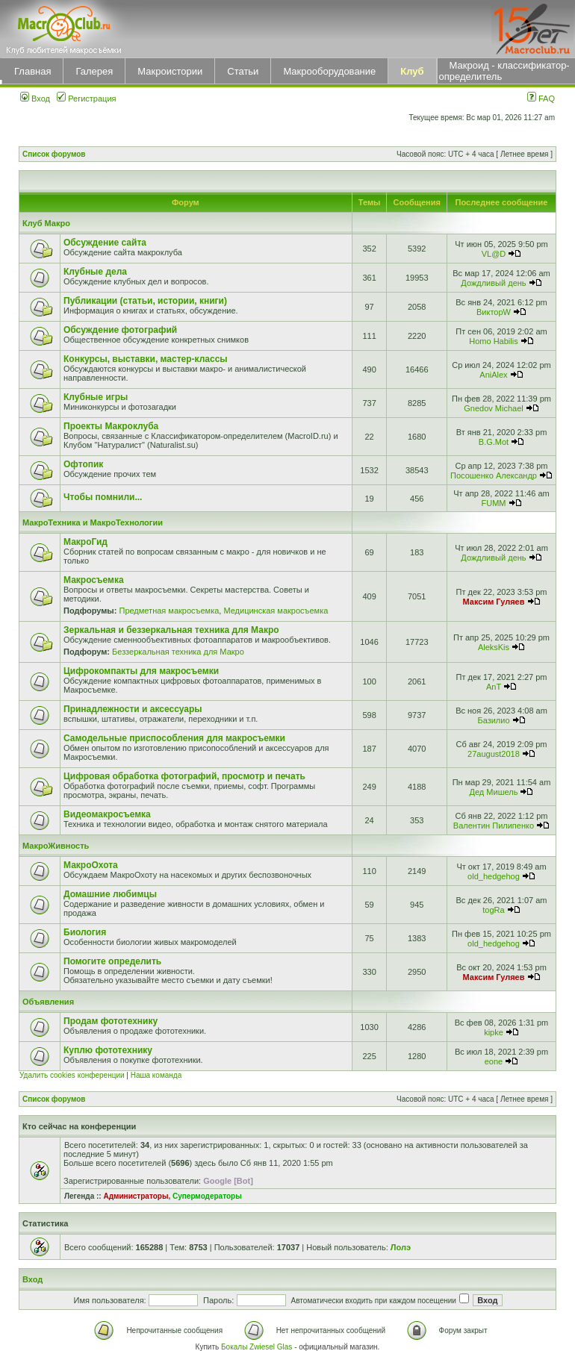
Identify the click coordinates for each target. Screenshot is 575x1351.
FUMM (493, 503)
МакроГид (85, 542)
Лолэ (401, 1247)
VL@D (494, 253)
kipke (493, 1032)
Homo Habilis (493, 341)
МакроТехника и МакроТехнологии (92, 522)
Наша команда (156, 1075)
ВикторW (493, 312)
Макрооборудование (329, 71)
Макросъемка (93, 580)
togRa (493, 909)
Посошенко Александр (493, 475)
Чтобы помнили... (102, 497)
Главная (32, 71)
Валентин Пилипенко (493, 825)
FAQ (541, 98)
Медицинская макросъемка (275, 610)
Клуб (411, 71)
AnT (493, 686)
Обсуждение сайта (104, 242)
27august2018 (493, 753)
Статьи (242, 71)
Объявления (48, 1001)
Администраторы (135, 1196)
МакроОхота (90, 865)
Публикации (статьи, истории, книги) (145, 301)
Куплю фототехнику (107, 1050)
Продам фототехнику (110, 1021)
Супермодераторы (207, 1196)
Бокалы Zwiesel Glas (257, 1347)
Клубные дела (95, 271)
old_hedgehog (493, 876)
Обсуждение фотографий (120, 330)
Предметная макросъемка (169, 610)
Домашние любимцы (110, 894)
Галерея (94, 71)
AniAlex (493, 374)
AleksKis (493, 647)
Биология (84, 932)
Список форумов (54, 154)
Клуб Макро (46, 223)
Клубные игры (95, 397)
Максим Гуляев (494, 601)
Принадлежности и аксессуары (132, 709)
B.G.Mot (494, 441)
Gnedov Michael (493, 408)
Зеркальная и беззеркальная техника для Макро (171, 630)
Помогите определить (112, 961)
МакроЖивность (55, 845)
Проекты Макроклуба (110, 426)
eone (494, 1061)
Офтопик (83, 464)
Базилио (493, 720)
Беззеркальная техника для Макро (178, 651)
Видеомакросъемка (107, 814)
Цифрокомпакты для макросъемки (141, 671)
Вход (35, 98)
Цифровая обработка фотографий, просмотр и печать (184, 776)
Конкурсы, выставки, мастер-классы (145, 359)
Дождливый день (493, 282)
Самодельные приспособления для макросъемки (174, 738)
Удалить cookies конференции (72, 1075)
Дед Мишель (494, 791)
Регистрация (86, 98)
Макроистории (169, 71)
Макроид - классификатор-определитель (504, 71)
